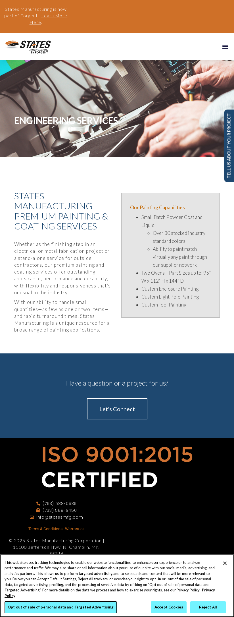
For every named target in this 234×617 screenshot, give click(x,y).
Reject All (208, 607)
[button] (225, 46)
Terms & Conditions (45, 529)
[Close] (225, 563)
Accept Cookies (168, 607)
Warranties (74, 529)
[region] (117, 585)
